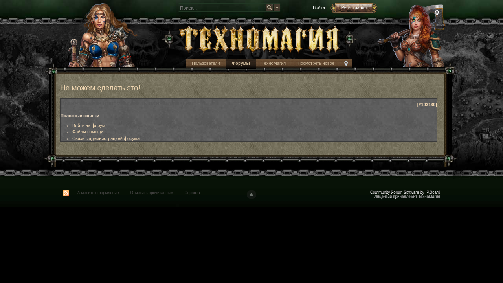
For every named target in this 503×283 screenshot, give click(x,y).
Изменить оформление (98, 193)
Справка (192, 193)
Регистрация (354, 7)
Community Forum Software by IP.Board (405, 192)
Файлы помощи (87, 131)
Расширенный (437, 12)
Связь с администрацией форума (106, 138)
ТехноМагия (274, 63)
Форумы (241, 63)
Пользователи (206, 63)
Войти (319, 7)
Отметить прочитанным (151, 193)
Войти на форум (88, 125)
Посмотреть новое (315, 63)
